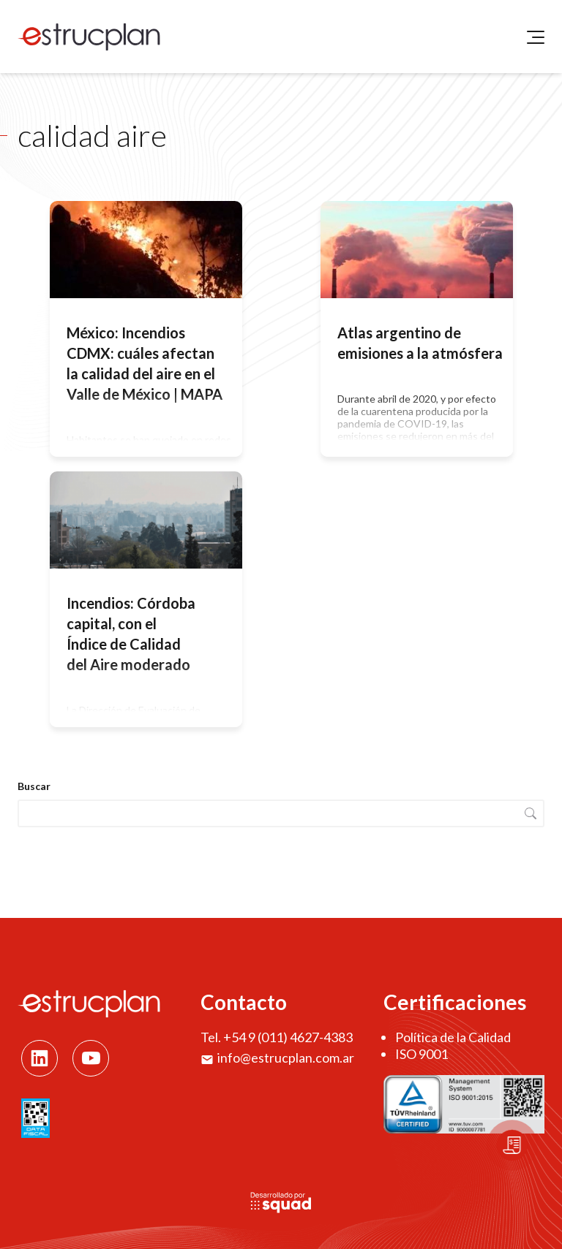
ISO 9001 (421, 1054)
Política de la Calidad (453, 1037)
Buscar (34, 786)
